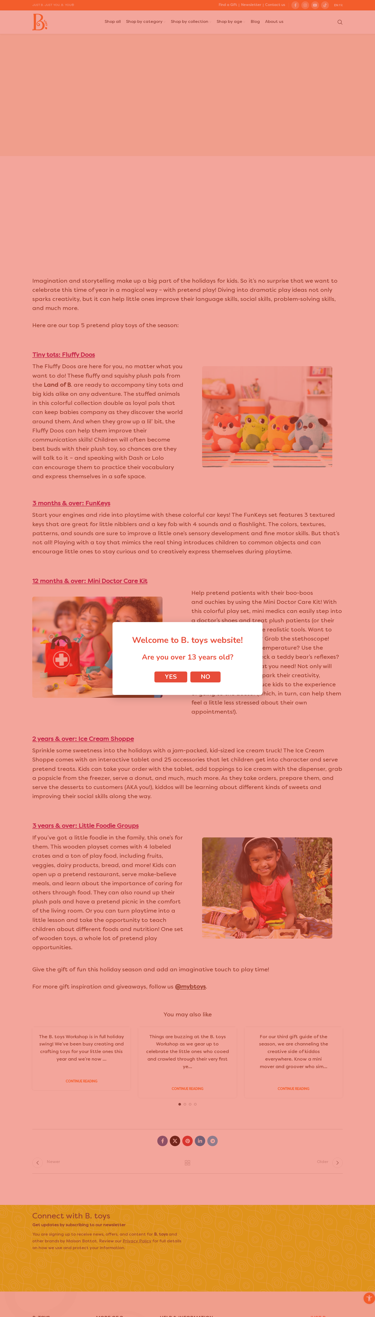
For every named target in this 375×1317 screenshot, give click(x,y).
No (205, 677)
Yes (171, 677)
